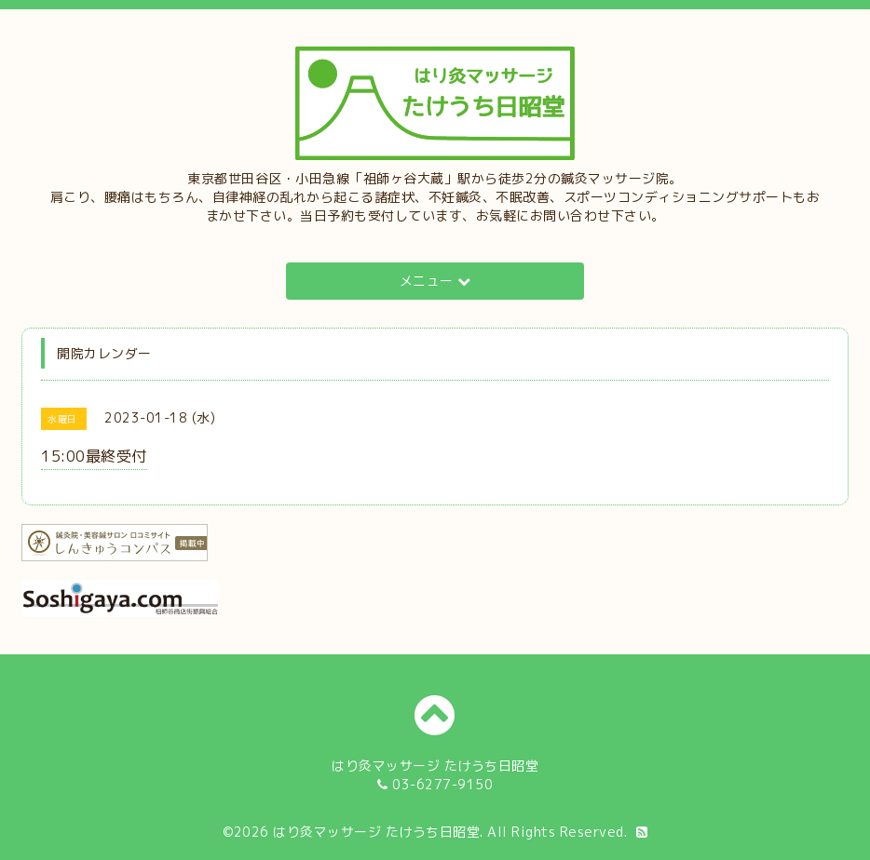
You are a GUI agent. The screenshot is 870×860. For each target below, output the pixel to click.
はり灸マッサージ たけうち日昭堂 (376, 831)
